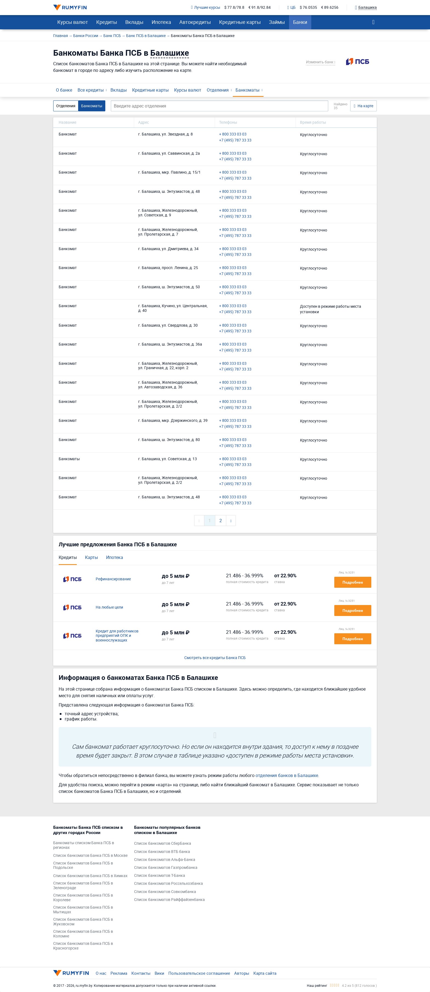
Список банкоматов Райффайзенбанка (169, 899)
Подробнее (353, 582)
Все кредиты (91, 90)
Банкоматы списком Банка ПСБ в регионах (83, 845)
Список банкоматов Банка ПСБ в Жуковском (83, 921)
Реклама (119, 973)
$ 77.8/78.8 (234, 7)
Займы (277, 22)
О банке (64, 90)
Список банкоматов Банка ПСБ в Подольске (83, 865)
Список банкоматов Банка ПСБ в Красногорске (83, 946)
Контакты (141, 973)
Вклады (134, 22)
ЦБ (291, 7)
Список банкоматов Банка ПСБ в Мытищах (83, 909)
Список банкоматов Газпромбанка (165, 867)
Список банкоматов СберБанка (162, 843)
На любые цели (109, 607)
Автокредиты (195, 22)
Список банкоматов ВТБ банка (162, 851)
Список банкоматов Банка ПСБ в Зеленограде (83, 885)
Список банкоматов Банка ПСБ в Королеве (83, 897)
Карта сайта (264, 973)
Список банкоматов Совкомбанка (165, 891)
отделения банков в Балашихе (287, 775)
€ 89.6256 (329, 7)
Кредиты (106, 22)
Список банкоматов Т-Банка (159, 875)
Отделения (218, 90)
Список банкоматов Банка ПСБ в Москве (90, 855)
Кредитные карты (240, 22)
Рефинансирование (113, 579)
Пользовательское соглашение (199, 973)
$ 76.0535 (308, 7)
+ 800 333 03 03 (233, 134)
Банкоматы (247, 90)
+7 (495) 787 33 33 (235, 140)
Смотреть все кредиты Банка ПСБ (215, 657)
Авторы (241, 973)
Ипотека (161, 22)
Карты (91, 557)
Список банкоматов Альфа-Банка (164, 859)
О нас (101, 973)
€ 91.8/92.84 (259, 7)
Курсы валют (72, 22)
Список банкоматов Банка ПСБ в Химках (90, 876)
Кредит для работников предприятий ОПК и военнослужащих (117, 636)
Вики (159, 973)
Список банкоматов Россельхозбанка (168, 883)
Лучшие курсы (205, 7)
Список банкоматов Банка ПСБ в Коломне (83, 934)
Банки (300, 22)
